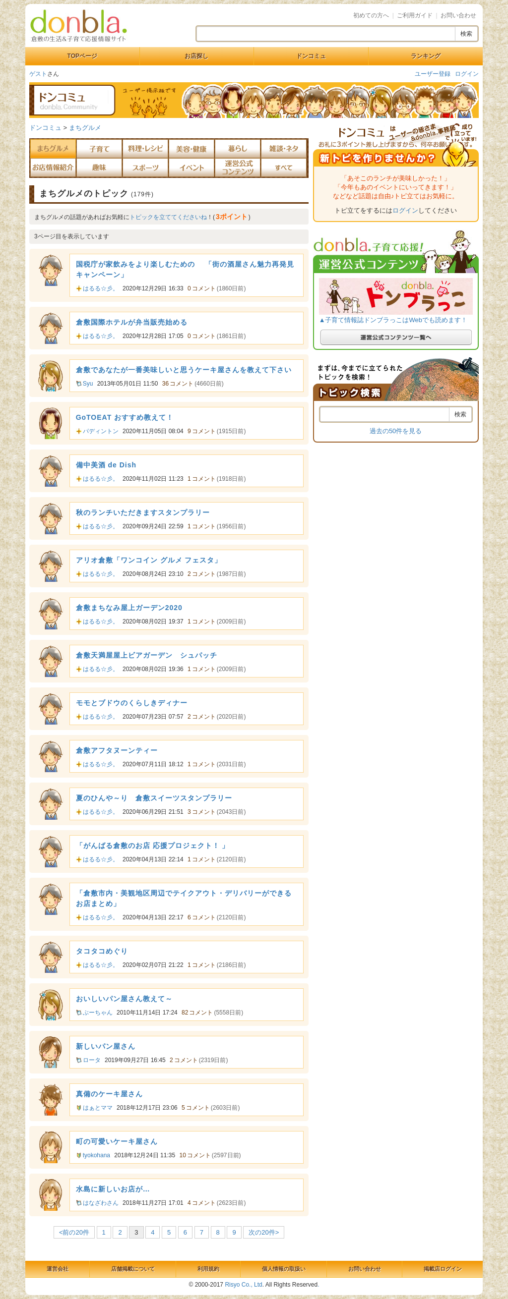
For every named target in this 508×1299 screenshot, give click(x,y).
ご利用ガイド (415, 15)
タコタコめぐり (102, 951)
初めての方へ (371, 15)
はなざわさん (101, 1202)
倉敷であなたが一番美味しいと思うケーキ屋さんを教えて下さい (184, 370)
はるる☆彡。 (101, 288)
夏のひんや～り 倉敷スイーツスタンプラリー (154, 798)
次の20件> (264, 1232)
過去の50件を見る (396, 431)
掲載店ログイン (443, 1269)
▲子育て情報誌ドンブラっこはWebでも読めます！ (393, 320)
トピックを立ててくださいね (168, 217)
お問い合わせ (458, 15)
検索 (466, 33)
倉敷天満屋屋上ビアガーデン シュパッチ (146, 655)
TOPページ (82, 56)
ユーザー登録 (432, 73)
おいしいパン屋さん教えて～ (124, 999)
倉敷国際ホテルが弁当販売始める (132, 322)
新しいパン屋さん (105, 1046)
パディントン (101, 431)
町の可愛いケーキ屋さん (117, 1141)
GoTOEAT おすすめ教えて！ (125, 417)
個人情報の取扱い (284, 1269)
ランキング (426, 56)
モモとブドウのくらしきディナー (132, 703)
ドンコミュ (311, 56)
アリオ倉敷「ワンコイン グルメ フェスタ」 (149, 560)
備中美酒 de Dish (106, 465)
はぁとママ (98, 1107)
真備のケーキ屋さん (109, 1094)
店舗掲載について (133, 1269)
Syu (88, 383)
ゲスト (38, 73)
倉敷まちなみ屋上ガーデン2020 (129, 608)
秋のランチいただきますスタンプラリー (143, 512)
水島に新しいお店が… (113, 1189)
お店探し (196, 56)
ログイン (467, 73)
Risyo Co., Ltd (243, 1284)
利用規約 (208, 1269)
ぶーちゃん (98, 1012)
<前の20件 (74, 1232)
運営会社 (57, 1269)
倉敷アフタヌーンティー (117, 750)
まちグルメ (85, 127)
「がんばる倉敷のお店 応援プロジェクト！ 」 (153, 845)
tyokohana (96, 1155)
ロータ (92, 1060)
